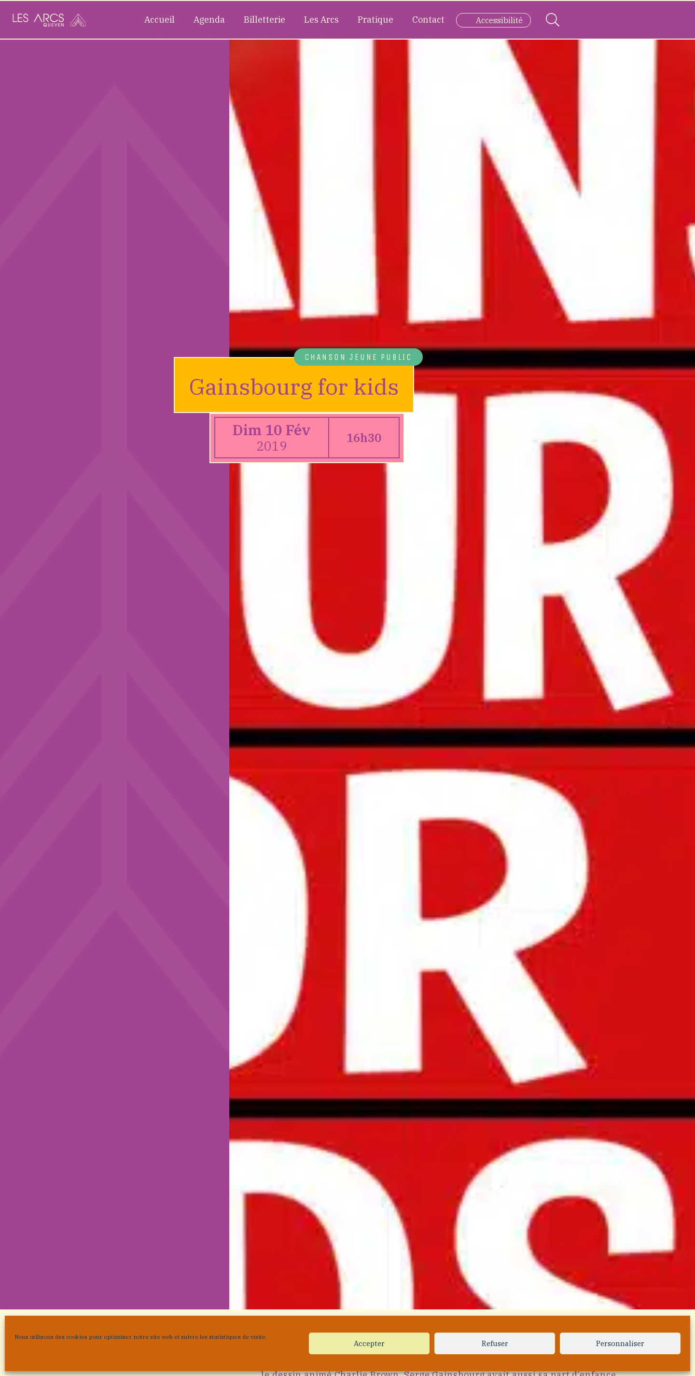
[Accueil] (49, 20)
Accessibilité (499, 20)
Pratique (375, 19)
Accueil (159, 19)
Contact (428, 19)
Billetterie (264, 19)
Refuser (495, 1343)
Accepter (369, 1343)
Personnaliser (620, 1343)
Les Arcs (321, 19)
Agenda (209, 19)
